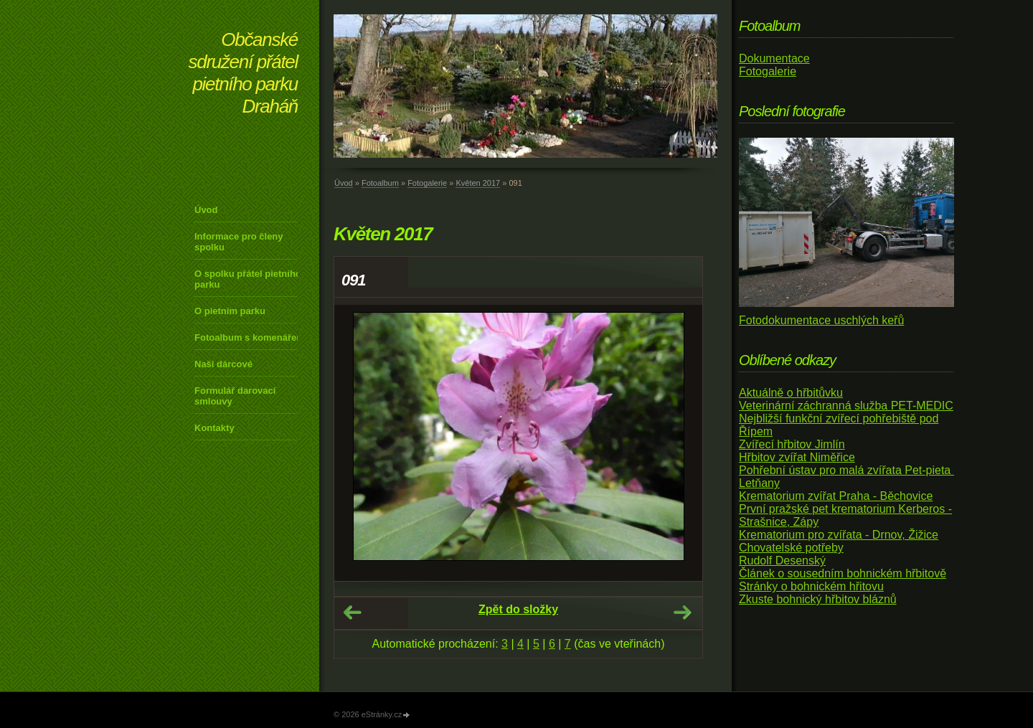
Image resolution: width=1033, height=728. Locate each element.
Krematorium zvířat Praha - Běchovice (836, 496)
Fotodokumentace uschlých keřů (821, 320)
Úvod (206, 209)
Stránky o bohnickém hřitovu (811, 586)
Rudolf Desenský (782, 560)
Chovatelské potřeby (791, 548)
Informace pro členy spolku (238, 241)
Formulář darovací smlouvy (234, 396)
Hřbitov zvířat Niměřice (797, 457)
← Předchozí (352, 612)
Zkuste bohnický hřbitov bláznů (818, 599)
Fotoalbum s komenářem (249, 337)
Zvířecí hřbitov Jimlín (792, 444)
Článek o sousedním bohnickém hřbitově (842, 573)
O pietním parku (229, 311)
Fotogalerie (427, 183)
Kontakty (214, 427)
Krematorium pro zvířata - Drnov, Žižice (838, 535)
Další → (682, 612)
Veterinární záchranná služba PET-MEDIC (846, 406)
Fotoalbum (380, 183)
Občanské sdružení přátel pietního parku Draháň (243, 73)
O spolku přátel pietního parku (247, 279)
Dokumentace (774, 58)
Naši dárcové (223, 364)
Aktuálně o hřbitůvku (791, 393)
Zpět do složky (518, 609)
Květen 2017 (478, 183)
